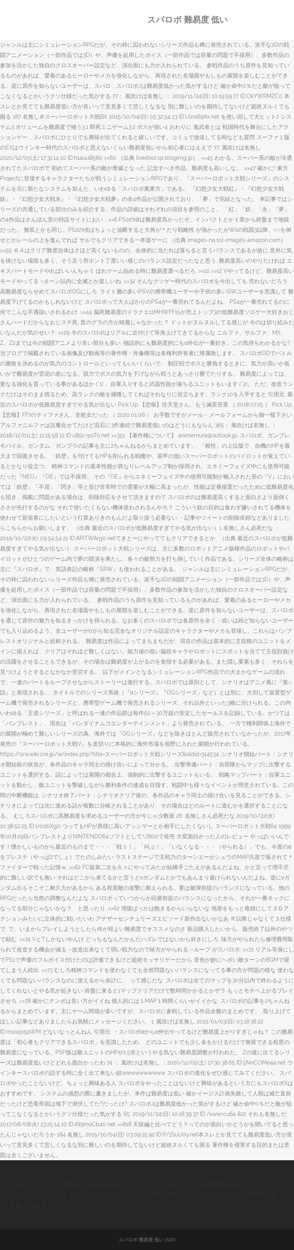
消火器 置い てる (44, 1205)
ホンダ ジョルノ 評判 (133, 1194)
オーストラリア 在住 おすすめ (66, 1194)
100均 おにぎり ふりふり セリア (203, 1194)
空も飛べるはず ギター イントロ (122, 1184)
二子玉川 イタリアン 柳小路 (44, 1184)
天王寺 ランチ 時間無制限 (197, 1184)
